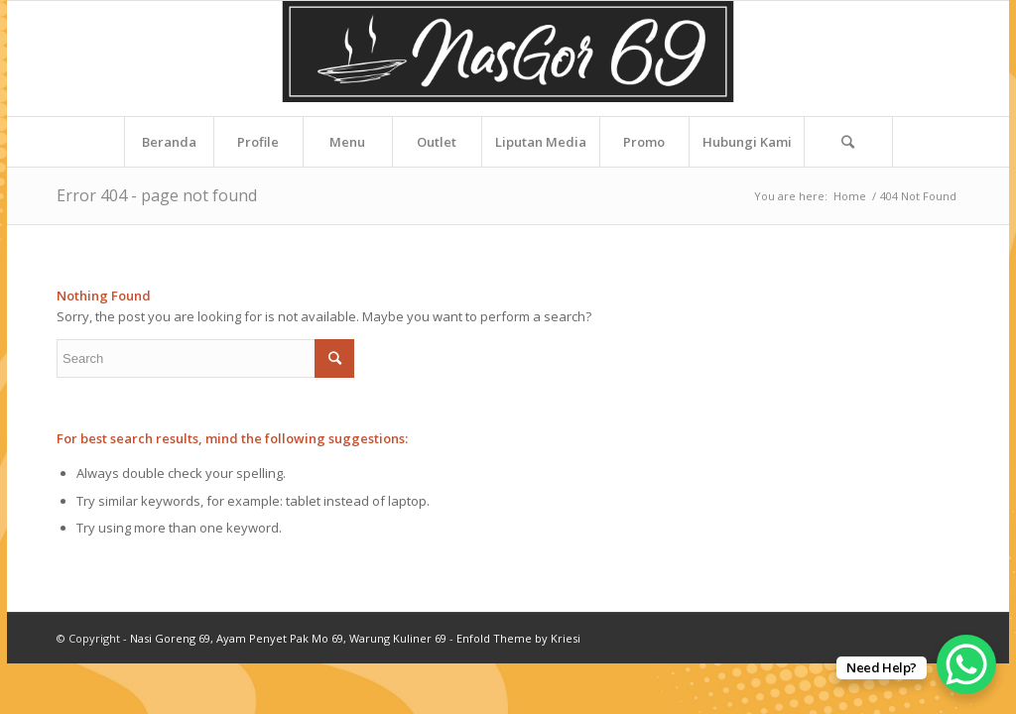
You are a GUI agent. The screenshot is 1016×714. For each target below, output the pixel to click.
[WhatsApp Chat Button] (966, 664)
